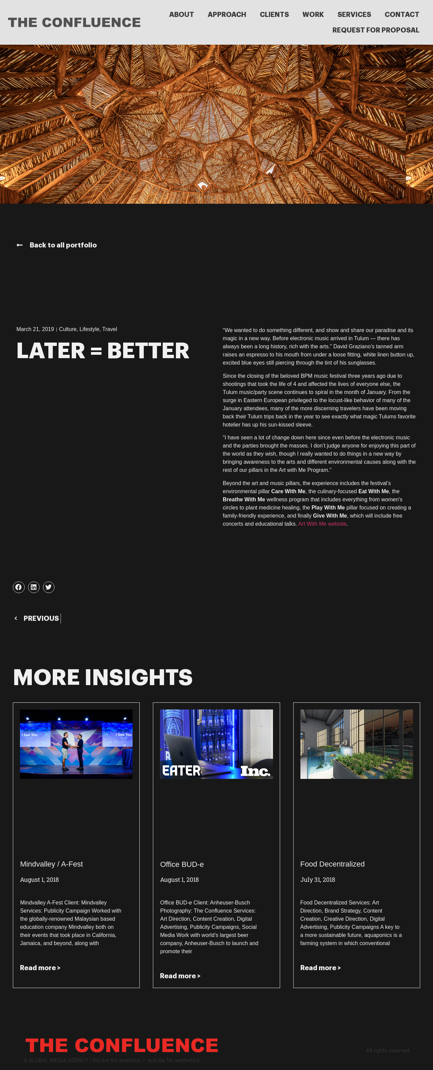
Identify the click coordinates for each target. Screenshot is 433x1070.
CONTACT (402, 14)
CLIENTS (274, 14)
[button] (18, 587)
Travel (109, 329)
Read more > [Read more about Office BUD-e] (180, 976)
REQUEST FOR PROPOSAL (376, 30)
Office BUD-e (182, 864)
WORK (313, 14)
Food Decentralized (332, 864)
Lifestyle (89, 329)
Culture (68, 329)
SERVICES (354, 14)
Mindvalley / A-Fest (51, 864)
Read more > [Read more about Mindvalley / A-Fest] (40, 967)
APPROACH (227, 14)
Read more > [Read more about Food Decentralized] (320, 967)
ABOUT (181, 14)
